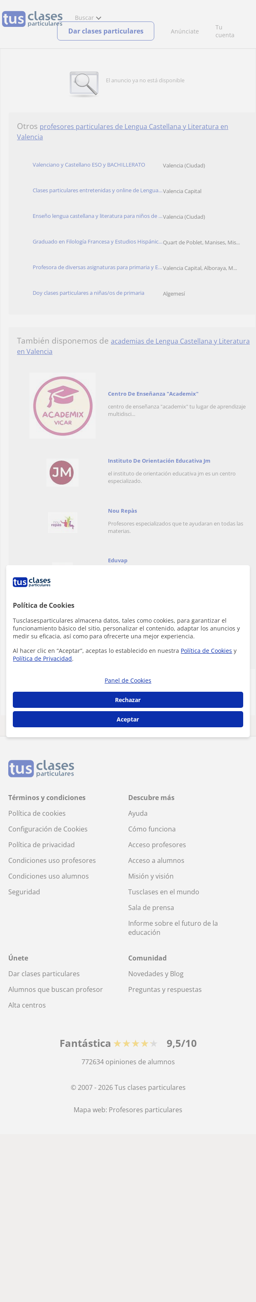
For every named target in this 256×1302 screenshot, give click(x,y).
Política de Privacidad (42, 658)
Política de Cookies (206, 651)
